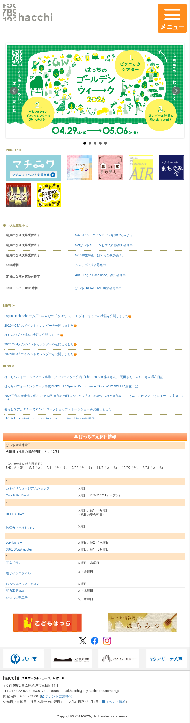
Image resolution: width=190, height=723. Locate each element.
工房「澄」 (13, 563)
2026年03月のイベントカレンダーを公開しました (40, 354)
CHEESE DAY (15, 514)
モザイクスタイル (18, 573)
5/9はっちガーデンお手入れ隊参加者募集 (103, 245)
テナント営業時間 (56, 696)
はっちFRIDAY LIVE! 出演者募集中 (98, 288)
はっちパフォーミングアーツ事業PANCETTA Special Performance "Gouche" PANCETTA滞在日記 (71, 386)
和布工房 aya (15, 590)
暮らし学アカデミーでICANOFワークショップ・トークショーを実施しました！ (59, 409)
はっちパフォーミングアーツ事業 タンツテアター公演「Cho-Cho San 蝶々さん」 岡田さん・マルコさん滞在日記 (83, 377)
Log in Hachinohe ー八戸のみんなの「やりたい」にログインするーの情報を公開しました (67, 316)
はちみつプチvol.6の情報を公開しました (32, 335)
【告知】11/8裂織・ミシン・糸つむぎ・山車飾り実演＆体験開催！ (51, 419)
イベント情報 (114, 702)
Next (176, 91)
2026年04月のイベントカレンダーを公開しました (40, 344)
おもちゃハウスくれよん (23, 584)
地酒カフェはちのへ (20, 528)
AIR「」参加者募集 (100, 275)
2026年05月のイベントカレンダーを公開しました (40, 325)
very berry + (14, 542)
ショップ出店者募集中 (90, 265)
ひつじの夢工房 (17, 597)
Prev (14, 91)
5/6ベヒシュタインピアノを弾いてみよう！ (105, 235)
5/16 (100, 255)
